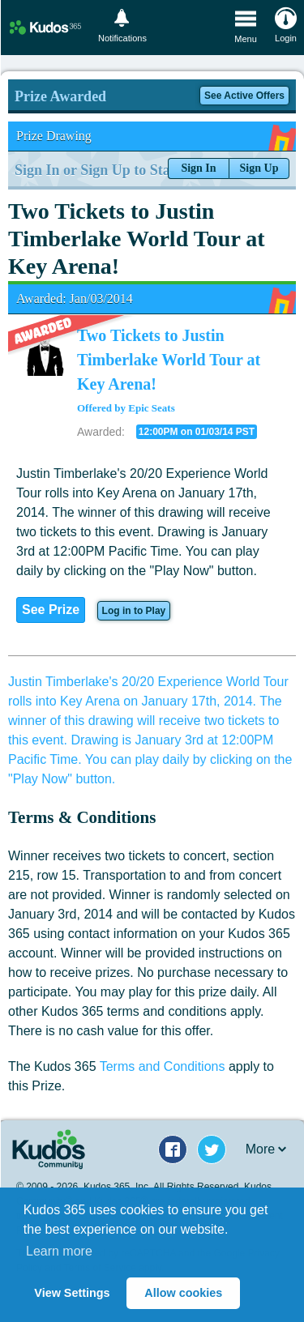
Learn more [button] (59, 1251)
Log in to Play (134, 610)
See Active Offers (244, 95)
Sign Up (259, 168)
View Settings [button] (71, 1292)
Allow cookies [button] (183, 1292)
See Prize (50, 609)
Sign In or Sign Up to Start (98, 170)
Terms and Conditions (162, 1066)
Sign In (198, 168)
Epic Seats (151, 408)
